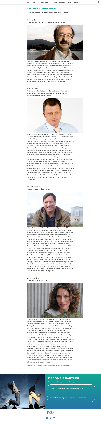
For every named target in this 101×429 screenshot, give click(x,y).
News (69, 2)
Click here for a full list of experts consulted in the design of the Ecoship (49, 365)
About (34, 2)
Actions (55, 2)
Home (28, 2)
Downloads (68, 419)
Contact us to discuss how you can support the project (68, 388)
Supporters (62, 2)
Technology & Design (44, 2)
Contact (75, 2)
